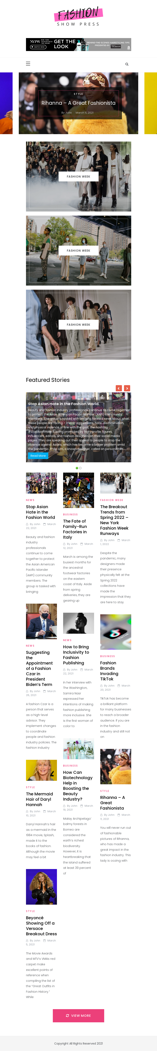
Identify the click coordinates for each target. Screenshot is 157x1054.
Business (70, 514)
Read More (38, 456)
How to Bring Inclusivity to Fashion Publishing (76, 655)
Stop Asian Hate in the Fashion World (63, 403)
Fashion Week (112, 500)
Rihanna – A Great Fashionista (78, 103)
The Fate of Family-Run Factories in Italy (75, 529)
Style (78, 94)
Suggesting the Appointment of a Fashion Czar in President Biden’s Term (39, 668)
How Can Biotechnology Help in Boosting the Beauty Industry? (78, 785)
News (30, 500)
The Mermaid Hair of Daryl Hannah (39, 799)
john (68, 113)
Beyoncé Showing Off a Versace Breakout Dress (41, 926)
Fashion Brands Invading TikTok (109, 671)
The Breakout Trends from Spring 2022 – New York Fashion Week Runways (114, 520)
